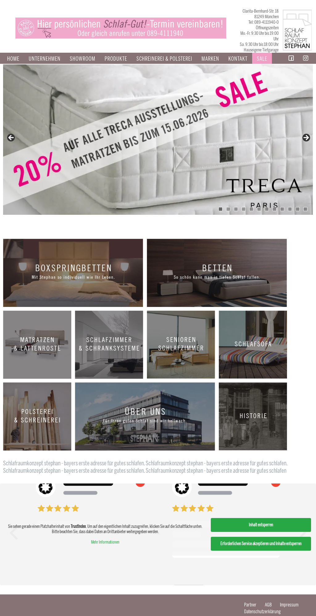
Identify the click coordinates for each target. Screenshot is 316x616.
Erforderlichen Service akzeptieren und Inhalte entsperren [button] (260, 543)
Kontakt (237, 58)
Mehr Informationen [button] (105, 542)
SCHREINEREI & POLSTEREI (164, 58)
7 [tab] (267, 209)
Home (13, 58)
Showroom (82, 58)
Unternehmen (44, 58)
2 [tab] (228, 209)
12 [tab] (305, 209)
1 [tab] (220, 209)
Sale (262, 58)
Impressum (289, 605)
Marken (210, 58)
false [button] (11, 138)
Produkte (116, 58)
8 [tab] (274, 209)
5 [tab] (251, 209)
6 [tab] (259, 209)
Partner (250, 605)
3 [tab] (236, 209)
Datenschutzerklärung (262, 611)
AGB (268, 605)
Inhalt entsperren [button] (261, 525)
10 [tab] (290, 209)
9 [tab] (282, 209)
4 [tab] (244, 209)
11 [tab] (298, 209)
